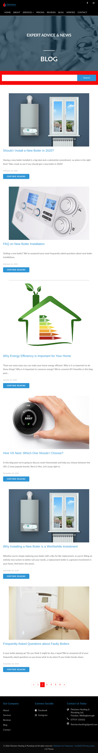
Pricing (40, 12)
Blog (61, 12)
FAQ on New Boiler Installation (24, 244)
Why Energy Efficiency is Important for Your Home (37, 356)
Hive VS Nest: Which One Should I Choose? (33, 453)
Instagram (41, 715)
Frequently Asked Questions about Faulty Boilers (36, 643)
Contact (82, 12)
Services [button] (28, 12)
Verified (70, 12)
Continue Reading (16, 176)
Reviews (51, 12)
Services (7, 715)
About (16, 12)
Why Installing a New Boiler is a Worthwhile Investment (40, 546)
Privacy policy (89, 746)
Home (7, 12)
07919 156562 (78, 719)
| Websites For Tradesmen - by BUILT (68, 746)
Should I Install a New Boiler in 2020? (28, 150)
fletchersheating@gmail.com (83, 724)
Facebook (41, 710)
